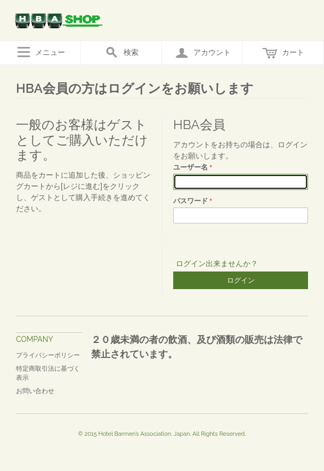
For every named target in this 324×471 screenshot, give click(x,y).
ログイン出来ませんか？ (217, 263)
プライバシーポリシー (48, 355)
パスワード (190, 201)
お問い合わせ (35, 391)
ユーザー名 (190, 167)
